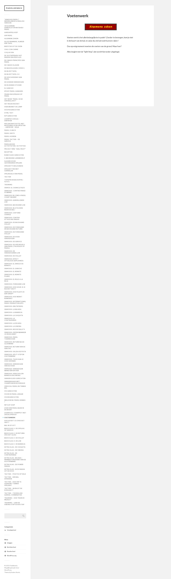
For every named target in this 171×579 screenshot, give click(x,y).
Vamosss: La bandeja (13, 312)
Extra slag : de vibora (14, 450)
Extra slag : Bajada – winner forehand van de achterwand (15, 459)
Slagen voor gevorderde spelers (13, 162)
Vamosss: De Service (13, 241)
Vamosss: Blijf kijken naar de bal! (13, 209)
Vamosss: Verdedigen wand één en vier (13, 369)
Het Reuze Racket (12, 104)
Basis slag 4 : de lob (12, 441)
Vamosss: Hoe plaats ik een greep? (14, 293)
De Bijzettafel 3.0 (11, 74)
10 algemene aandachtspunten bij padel (13, 27)
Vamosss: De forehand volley (14, 233)
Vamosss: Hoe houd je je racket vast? (14, 288)
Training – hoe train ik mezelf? (14, 499)
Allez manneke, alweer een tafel (14, 42)
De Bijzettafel (10, 71)
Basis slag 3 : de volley (14, 438)
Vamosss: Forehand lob (14, 284)
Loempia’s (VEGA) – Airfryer (12, 120)
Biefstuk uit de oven (13, 46)
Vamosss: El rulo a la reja (13, 280)
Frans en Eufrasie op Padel (13, 95)
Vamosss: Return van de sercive (14, 347)
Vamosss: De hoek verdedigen (12, 237)
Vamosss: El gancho (13, 268)
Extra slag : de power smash (13, 465)
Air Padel (8, 35)
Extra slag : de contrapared (10, 454)
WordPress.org (11, 555)
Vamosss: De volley (12, 256)
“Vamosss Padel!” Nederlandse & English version (14, 21)
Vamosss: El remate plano (12, 275)
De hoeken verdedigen (14, 82)
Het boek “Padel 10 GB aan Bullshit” (13, 100)
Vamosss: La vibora (12, 326)
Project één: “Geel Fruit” (15, 149)
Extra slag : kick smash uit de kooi (14, 470)
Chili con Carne (11, 49)
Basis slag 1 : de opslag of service (14, 429)
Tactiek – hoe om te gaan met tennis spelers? (12, 483)
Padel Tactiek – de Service (12, 140)
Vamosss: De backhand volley (14, 223)
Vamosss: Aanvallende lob (14, 201)
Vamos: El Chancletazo (14, 188)
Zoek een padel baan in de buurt (14, 409)
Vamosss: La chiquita (13, 315)
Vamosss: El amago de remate (13, 264)
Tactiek (7, 177)
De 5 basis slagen (11, 65)
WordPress (8, 570)
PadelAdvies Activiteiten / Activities (15, 145)
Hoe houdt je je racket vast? (14, 421)
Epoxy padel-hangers (13, 91)
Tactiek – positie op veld (15, 474)
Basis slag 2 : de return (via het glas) (14, 434)
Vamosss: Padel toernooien (11, 338)
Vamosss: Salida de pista (15, 351)
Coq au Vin (9, 52)
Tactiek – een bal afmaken (11, 478)
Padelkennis (14, 8)
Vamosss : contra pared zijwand (15, 191)
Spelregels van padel (13, 174)
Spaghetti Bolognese (13, 166)
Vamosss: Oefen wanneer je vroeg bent (15, 333)
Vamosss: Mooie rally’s (14, 329)
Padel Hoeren (10, 136)
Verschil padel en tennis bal (15, 387)
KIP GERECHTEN (10, 116)
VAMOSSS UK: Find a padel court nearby (15, 196)
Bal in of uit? (10, 425)
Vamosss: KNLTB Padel (13, 306)
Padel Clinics (10, 130)
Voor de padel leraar (13, 394)
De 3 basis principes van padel (14, 61)
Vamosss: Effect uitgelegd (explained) (13, 260)
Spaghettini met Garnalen (11, 170)
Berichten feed (11, 547)
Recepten (8, 152)
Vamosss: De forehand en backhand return (14, 228)
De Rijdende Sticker (13, 85)
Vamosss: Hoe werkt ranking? (13, 297)
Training (8, 184)
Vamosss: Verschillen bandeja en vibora (14, 374)
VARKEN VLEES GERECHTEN (15, 378)
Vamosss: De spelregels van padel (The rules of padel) (14, 246)
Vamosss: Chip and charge (12, 213)
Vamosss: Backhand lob (14, 205)
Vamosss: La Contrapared (10, 319)
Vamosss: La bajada (12, 309)
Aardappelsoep (11, 32)
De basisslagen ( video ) (14, 68)
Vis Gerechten (10, 391)
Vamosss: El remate (12, 271)
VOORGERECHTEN (11, 397)
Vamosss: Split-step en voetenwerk (14, 355)
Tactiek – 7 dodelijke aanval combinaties (13, 494)
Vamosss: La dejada (12, 323)
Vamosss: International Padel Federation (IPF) (15, 302)
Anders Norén (15, 572)
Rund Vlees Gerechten (14, 155)
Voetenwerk (9, 417)
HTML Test (8, 113)
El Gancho (9, 88)
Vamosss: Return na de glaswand (14, 343)
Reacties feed (11, 551)
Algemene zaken (11, 38)
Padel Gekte (9, 133)
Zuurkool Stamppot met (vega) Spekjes (15, 413)
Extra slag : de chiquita (14, 447)
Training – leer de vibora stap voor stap (14, 503)
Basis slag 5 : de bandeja (14, 444)
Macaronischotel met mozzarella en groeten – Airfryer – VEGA (15, 125)
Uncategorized (11, 530)
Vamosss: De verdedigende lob (12, 252)
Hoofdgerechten (12, 110)
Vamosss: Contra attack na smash (12, 218)
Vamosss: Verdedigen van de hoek (13, 365)
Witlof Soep (9, 405)
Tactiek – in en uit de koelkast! (13, 489)
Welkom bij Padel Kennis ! (15, 401)
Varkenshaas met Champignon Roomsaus (14, 382)
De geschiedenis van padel (13, 78)
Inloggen (9, 543)
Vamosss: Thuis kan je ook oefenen (13, 360)
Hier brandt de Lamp (13, 107)
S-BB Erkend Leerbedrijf (14, 158)
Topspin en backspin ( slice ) (13, 180)
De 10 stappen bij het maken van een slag (13, 56)
